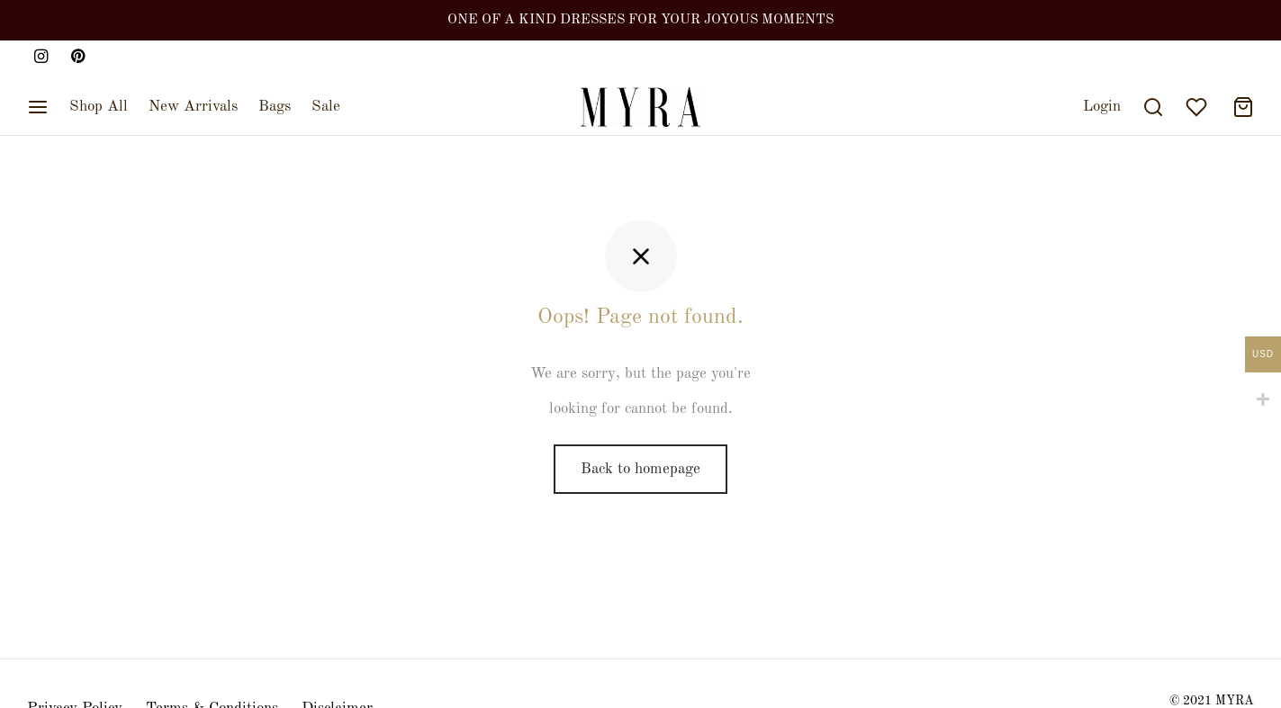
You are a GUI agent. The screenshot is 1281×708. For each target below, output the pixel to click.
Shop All (98, 106)
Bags (274, 106)
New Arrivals (193, 106)
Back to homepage (640, 469)
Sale (325, 106)
